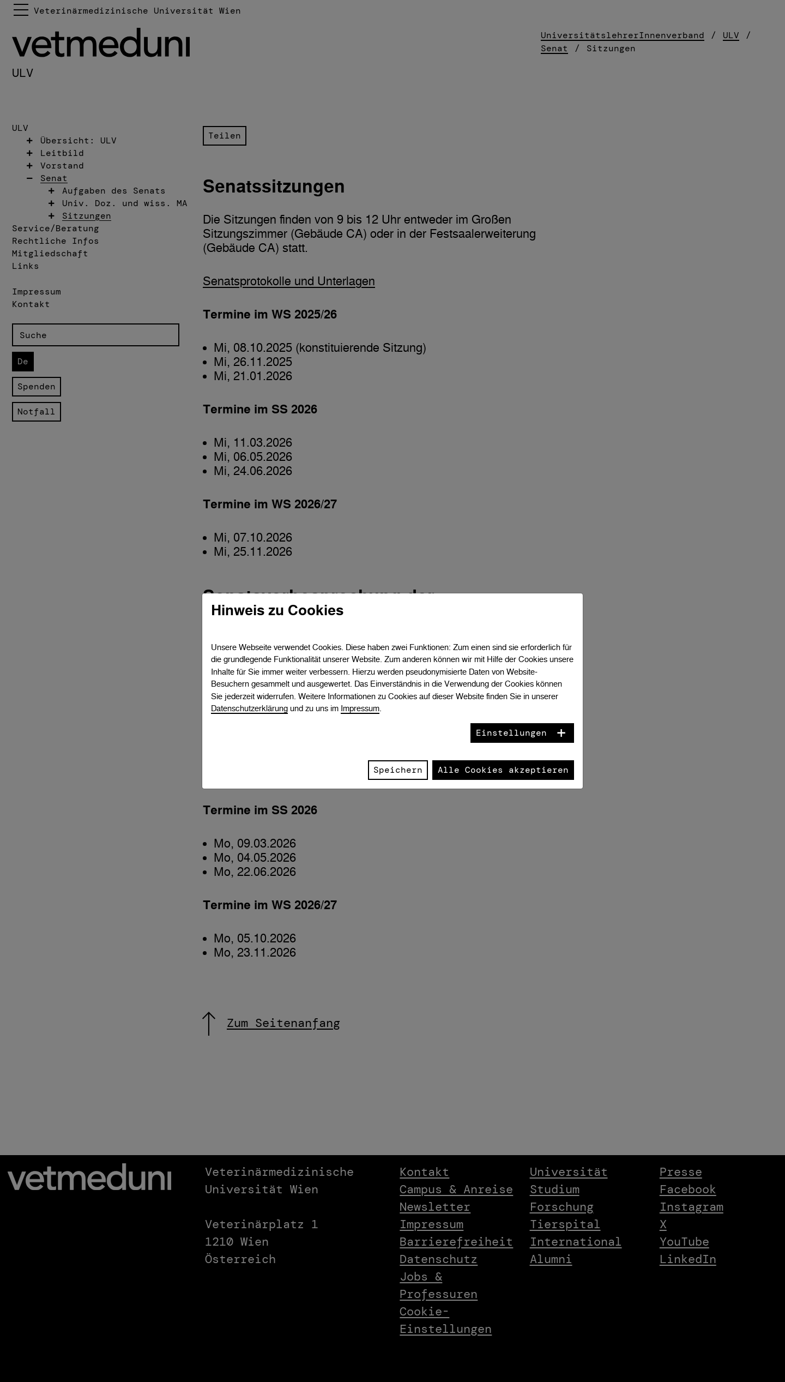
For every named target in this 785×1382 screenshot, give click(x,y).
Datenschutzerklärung (249, 708)
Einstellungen (511, 732)
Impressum (360, 708)
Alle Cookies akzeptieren (503, 770)
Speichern (397, 770)
